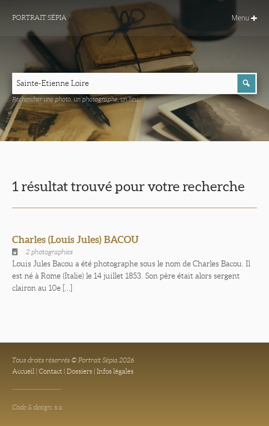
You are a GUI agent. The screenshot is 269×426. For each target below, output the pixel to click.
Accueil (23, 371)
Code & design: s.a (37, 407)
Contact (50, 371)
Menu (244, 17)
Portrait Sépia (39, 17)
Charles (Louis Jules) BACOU (75, 239)
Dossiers (79, 371)
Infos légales (115, 371)
